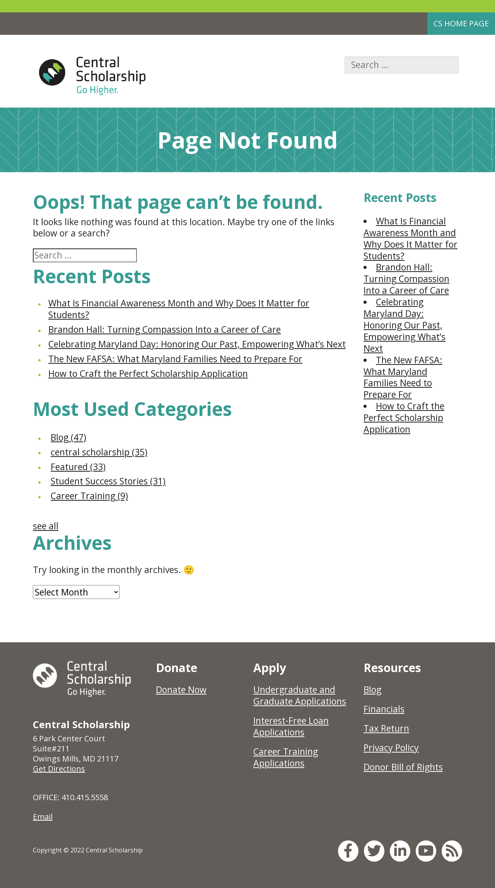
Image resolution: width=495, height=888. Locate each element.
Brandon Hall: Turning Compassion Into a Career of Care (164, 329)
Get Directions (59, 768)
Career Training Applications (285, 757)
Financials (384, 709)
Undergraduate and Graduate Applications (299, 695)
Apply (269, 668)
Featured (78, 466)
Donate (176, 668)
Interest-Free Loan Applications (291, 726)
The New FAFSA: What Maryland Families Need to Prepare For (175, 358)
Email (43, 816)
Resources (392, 668)
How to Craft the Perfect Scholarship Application (148, 373)
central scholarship (99, 452)
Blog (68, 437)
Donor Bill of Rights (403, 767)
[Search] (402, 65)
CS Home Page (461, 23)
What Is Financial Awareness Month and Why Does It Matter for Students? (178, 309)
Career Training (89, 495)
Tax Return (386, 728)
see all (45, 526)
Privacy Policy (391, 747)
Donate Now (181, 689)
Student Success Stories (108, 481)
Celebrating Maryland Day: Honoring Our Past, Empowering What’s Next (197, 344)
